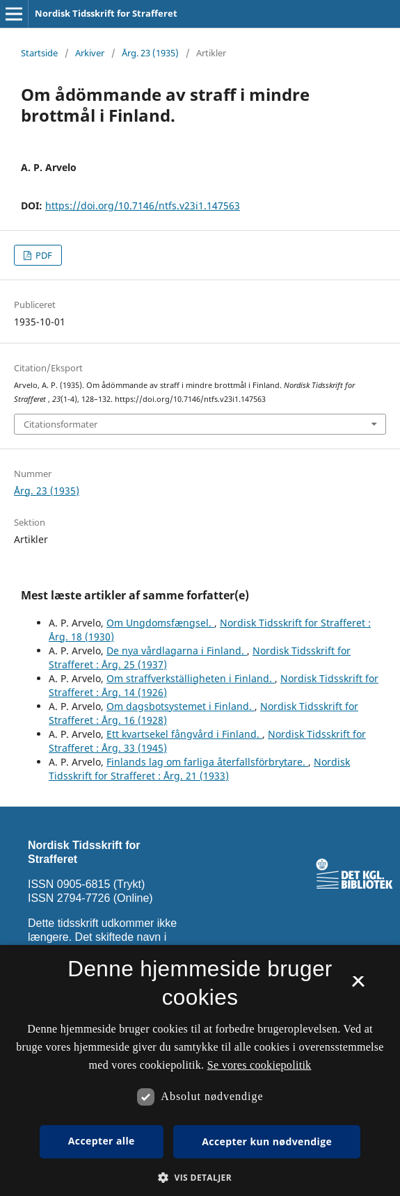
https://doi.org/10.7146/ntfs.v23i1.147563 (142, 205)
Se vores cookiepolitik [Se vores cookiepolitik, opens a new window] (259, 1065)
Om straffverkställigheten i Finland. (190, 678)
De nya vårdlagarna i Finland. (176, 650)
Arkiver (89, 53)
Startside (39, 53)
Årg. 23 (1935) (150, 53)
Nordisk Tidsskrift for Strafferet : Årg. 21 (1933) (199, 768)
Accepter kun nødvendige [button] (267, 1141)
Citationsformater (60, 424)
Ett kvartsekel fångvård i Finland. (184, 734)
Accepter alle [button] (101, 1140)
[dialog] (200, 1070)
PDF (42, 255)
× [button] (358, 986)
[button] (200, 1177)
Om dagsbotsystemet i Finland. (180, 706)
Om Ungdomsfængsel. (160, 622)
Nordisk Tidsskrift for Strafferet (106, 13)
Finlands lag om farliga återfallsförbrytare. (207, 761)
